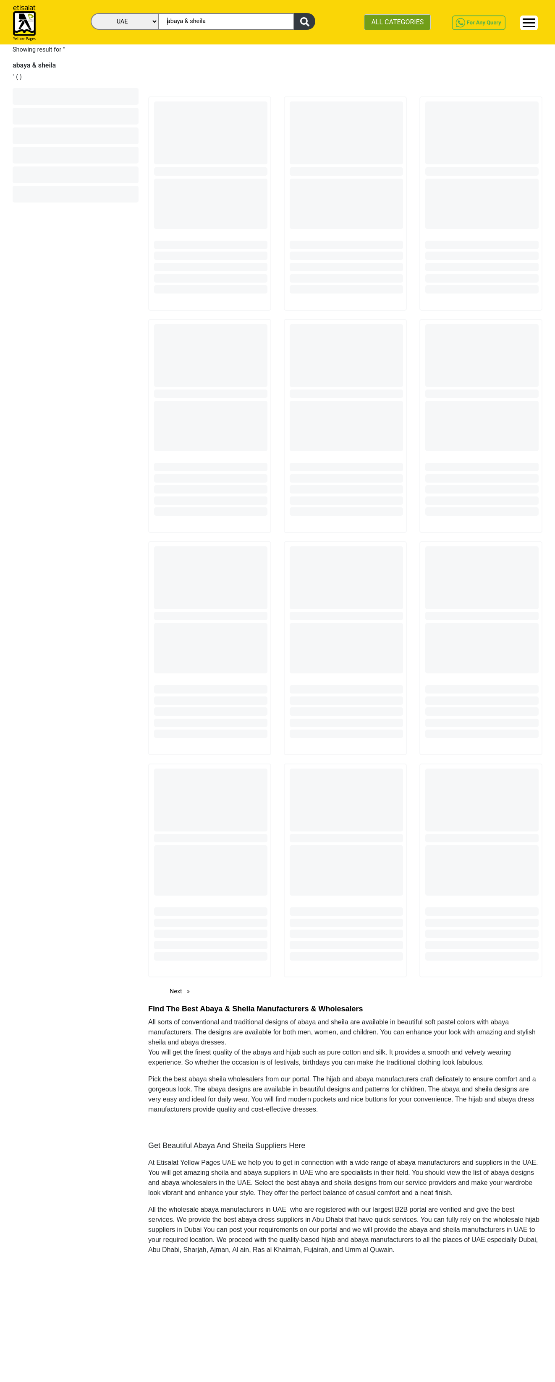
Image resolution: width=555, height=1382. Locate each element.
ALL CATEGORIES (397, 22)
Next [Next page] (182, 991)
